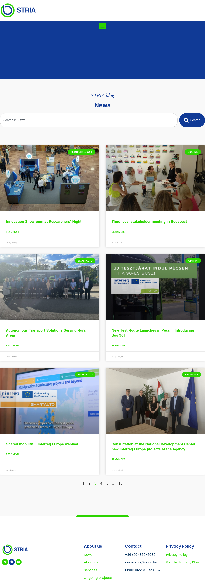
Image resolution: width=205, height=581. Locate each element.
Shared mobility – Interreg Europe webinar (42, 444)
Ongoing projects (98, 577)
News (88, 554)
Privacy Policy (177, 554)
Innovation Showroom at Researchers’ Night (44, 221)
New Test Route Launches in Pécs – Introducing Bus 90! (153, 333)
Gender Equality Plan (182, 562)
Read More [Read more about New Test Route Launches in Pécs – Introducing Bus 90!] (118, 345)
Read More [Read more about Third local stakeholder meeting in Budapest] (118, 232)
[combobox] (89, 120)
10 (120, 483)
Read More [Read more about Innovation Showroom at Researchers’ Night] (13, 232)
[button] (102, 26)
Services (90, 570)
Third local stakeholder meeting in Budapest (149, 221)
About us (91, 562)
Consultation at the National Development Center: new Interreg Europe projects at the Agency (154, 446)
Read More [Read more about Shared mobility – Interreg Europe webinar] (13, 454)
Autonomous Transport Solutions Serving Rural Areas (46, 333)
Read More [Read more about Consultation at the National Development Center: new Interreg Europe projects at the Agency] (118, 459)
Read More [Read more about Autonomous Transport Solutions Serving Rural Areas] (13, 345)
